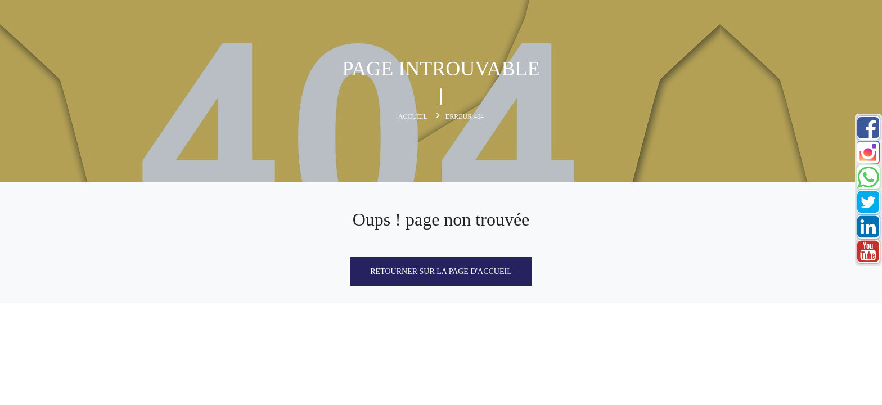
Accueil (413, 116)
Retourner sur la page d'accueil (440, 271)
